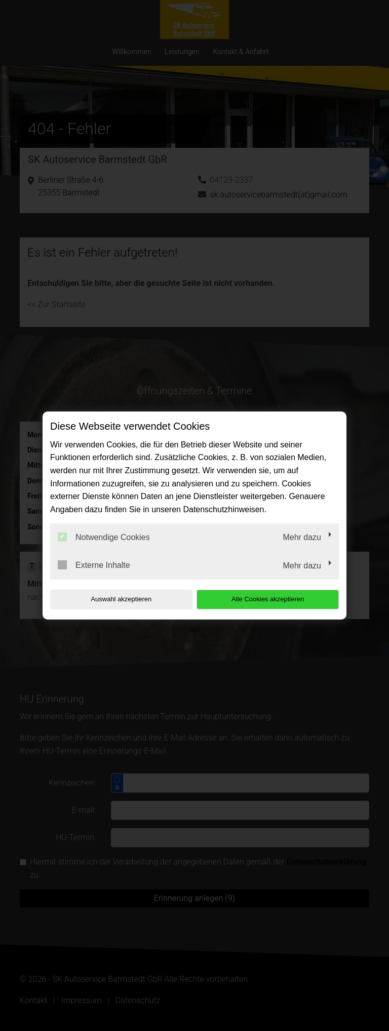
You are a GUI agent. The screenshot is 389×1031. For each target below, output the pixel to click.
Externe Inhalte (94, 564)
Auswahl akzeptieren (115, 599)
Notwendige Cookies (104, 537)
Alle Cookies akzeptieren (274, 599)
